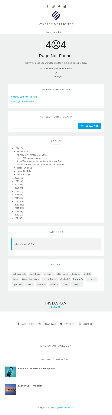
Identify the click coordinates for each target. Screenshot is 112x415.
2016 (17, 201)
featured (76, 274)
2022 (17, 181)
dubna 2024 (23, 151)
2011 (16, 218)
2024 (17, 148)
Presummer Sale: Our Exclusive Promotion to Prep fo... (41, 164)
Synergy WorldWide (24, 244)
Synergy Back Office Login (24, 96)
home (15, 279)
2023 (17, 178)
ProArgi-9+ (78, 279)
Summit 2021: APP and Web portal (36, 368)
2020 (17, 188)
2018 (17, 194)
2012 (17, 215)
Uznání (65, 284)
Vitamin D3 (77, 284)
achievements (19, 274)
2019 (17, 191)
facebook (26, 323)
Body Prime (35, 274)
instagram (47, 323)
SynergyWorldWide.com (22, 101)
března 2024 (23, 168)
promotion (91, 279)
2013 (17, 211)
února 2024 (23, 171)
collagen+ (48, 274)
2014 (17, 208)
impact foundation (30, 279)
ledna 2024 (22, 174)
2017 (16, 198)
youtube (86, 323)
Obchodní (64, 279)
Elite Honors (62, 274)
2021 (17, 184)
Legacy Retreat (49, 279)
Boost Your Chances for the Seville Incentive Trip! (39, 161)
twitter (67, 323)
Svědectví (41, 284)
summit (29, 284)
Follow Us (56, 307)
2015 (17, 205)
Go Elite (87, 274)
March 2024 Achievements (28, 158)
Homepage (56, 76)
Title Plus (54, 284)
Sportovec (18, 284)
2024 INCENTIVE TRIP (29, 385)
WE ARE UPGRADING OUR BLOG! (32, 155)
